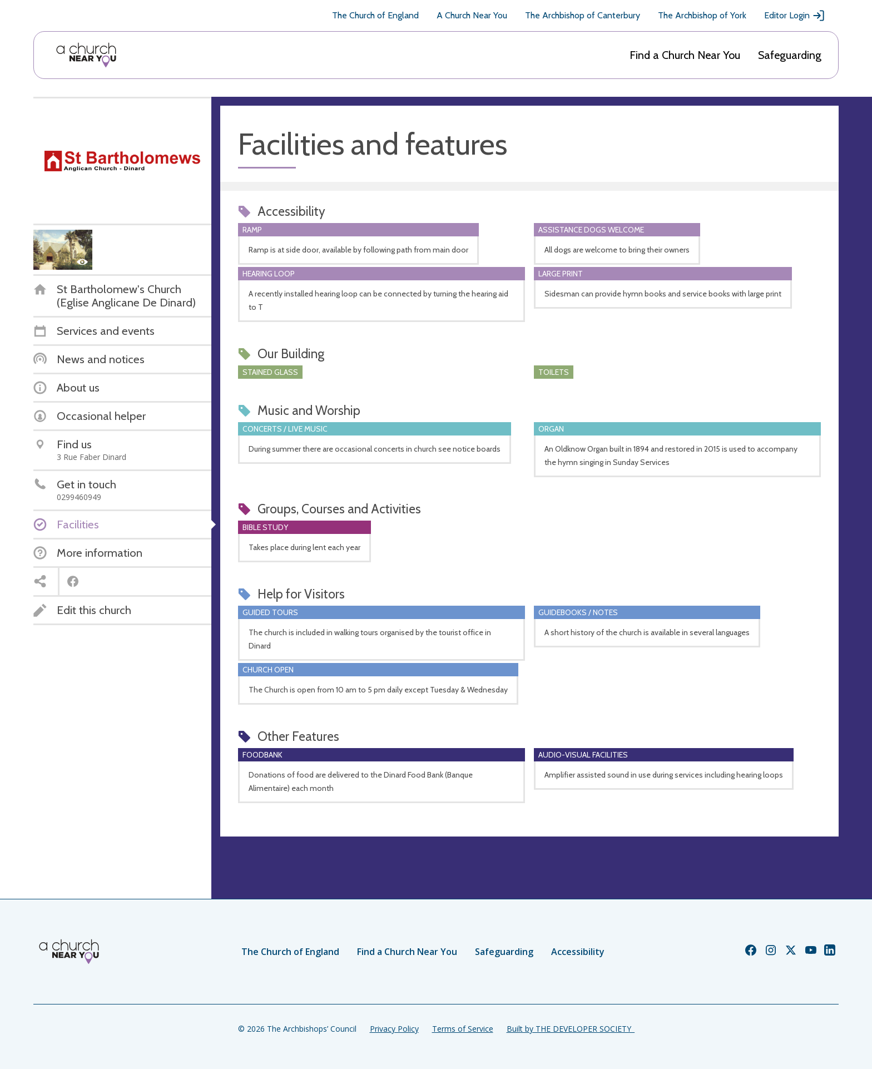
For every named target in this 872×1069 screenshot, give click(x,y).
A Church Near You (472, 15)
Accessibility (578, 952)
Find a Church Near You (685, 55)
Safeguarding (789, 55)
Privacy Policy (394, 1028)
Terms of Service (462, 1028)
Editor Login (794, 15)
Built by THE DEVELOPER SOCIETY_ (571, 1028)
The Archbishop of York (702, 15)
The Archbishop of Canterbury (582, 15)
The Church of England (375, 15)
